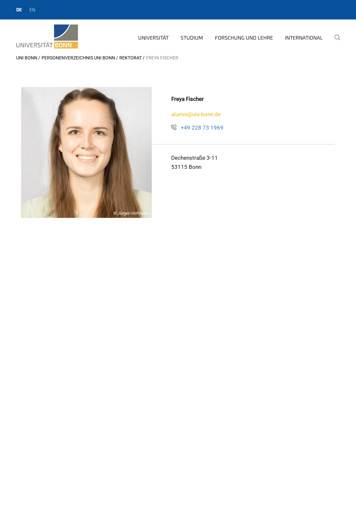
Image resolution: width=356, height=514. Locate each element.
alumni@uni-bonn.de (196, 114)
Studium (192, 37)
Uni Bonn (26, 57)
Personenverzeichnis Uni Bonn (78, 57)
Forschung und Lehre (244, 37)
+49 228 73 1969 (202, 127)
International (304, 37)
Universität (153, 37)
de (19, 9)
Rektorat (130, 57)
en (32, 9)
